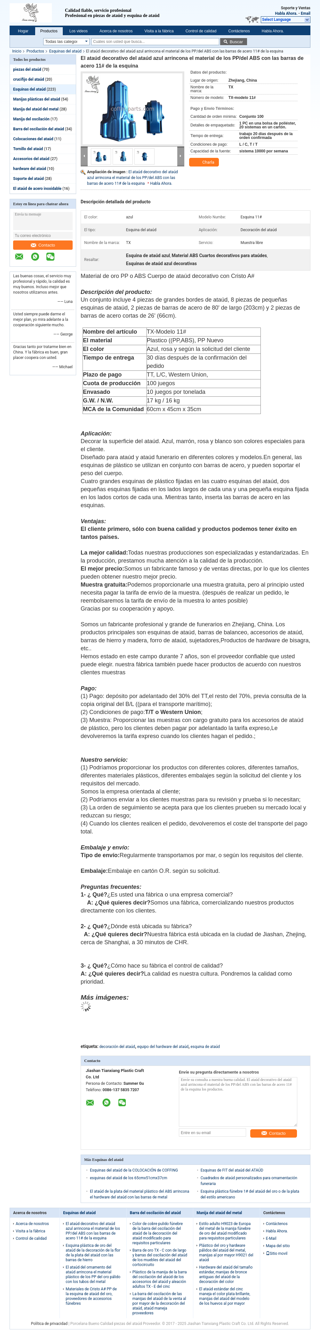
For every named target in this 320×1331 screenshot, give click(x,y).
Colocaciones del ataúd (33, 139)
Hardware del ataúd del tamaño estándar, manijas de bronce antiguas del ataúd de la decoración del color (225, 1274)
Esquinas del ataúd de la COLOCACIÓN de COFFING (134, 1170)
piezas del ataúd (27, 69)
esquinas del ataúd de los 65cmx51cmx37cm (128, 1178)
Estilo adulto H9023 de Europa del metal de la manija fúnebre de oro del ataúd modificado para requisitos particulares (225, 1230)
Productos (49, 31)
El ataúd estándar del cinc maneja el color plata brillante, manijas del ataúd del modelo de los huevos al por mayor (224, 1296)
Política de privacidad (49, 1323)
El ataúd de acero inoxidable (37, 188)
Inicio (16, 51)
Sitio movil (277, 1253)
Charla (204, 162)
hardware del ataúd (29, 168)
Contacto (43, 245)
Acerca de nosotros (116, 31)
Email (305, 13)
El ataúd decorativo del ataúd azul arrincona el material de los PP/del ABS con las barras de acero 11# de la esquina (132, 178)
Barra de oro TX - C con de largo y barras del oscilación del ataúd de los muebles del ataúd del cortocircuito (159, 1257)
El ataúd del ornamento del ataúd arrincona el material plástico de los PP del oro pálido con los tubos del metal (93, 1274)
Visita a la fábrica (158, 31)
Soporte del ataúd (28, 178)
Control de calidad (201, 31)
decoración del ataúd (117, 1046)
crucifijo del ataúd (28, 79)
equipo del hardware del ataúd (162, 1046)
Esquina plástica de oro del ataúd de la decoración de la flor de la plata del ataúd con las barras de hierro (93, 1252)
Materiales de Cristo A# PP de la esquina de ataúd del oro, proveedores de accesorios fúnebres (91, 1296)
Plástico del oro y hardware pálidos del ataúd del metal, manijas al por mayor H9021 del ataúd (226, 1252)
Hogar (23, 31)
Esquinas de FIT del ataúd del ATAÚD (232, 1170)
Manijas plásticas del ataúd (36, 99)
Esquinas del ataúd (65, 51)
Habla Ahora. (286, 13)
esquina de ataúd (205, 1046)
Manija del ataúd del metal (36, 109)
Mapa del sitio (278, 1246)
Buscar (236, 41)
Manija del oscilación (31, 119)
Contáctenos (239, 31)
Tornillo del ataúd (28, 149)
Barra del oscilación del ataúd (38, 129)
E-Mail (271, 1238)
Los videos (78, 31)
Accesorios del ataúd (31, 159)
